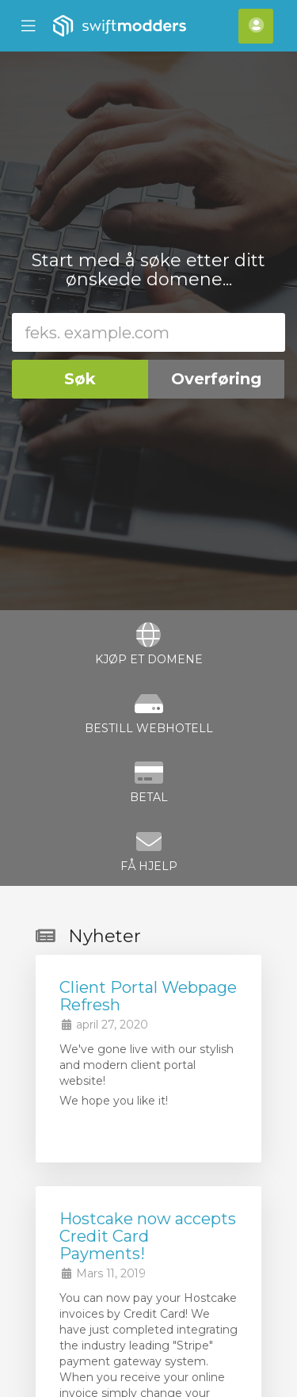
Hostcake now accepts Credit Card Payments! (147, 1236)
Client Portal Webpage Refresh (148, 996)
